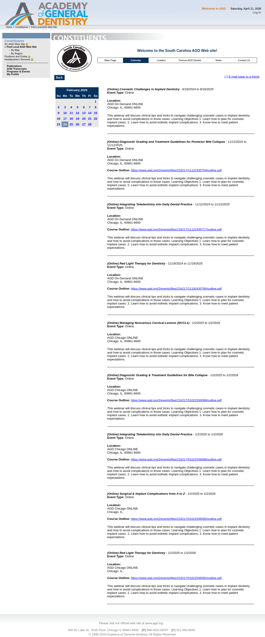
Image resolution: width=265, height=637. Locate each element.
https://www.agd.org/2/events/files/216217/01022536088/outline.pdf (176, 400)
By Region (17, 53)
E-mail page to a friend (241, 76)
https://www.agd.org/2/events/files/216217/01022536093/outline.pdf (176, 578)
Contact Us (244, 60)
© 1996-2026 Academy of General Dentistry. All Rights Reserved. (132, 634)
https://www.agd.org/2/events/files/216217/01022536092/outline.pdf (176, 519)
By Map (15, 50)
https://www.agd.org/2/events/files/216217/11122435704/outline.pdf (176, 170)
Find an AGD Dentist (190, 60)
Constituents (21, 27)
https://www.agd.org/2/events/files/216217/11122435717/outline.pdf (176, 229)
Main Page (110, 60)
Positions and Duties (16, 56)
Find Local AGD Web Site (44, 27)
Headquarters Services (18, 59)
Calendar (136, 60)
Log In (257, 12)
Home (9, 27)
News (218, 60)
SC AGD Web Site (15, 44)
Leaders (161, 60)
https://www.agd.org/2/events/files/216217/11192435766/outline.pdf (176, 288)
